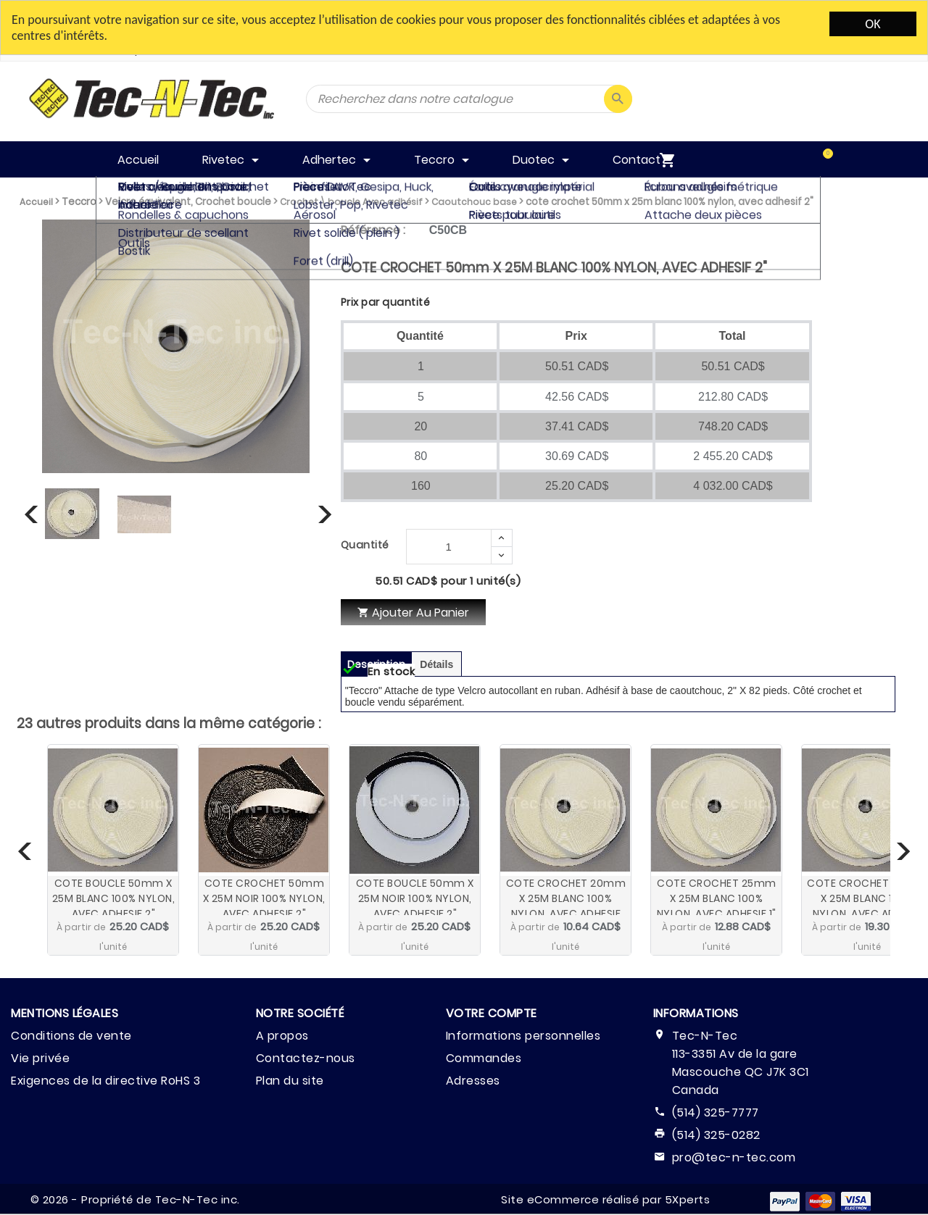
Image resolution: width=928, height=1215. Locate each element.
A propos (282, 1035)
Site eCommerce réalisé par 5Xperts (605, 1199)
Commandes (484, 1058)
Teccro (79, 202)
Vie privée (40, 1058)
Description (376, 664)
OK (872, 24)
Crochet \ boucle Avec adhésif (351, 202)
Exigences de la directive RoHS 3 (105, 1080)
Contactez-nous (305, 1058)
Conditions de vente (71, 1035)
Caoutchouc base (474, 202)
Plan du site (290, 1080)
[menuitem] (813, 159)
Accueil (36, 202)
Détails (436, 664)
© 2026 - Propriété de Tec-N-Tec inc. (135, 1199)
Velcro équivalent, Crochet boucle (188, 202)
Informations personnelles (523, 1035)
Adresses (473, 1080)
